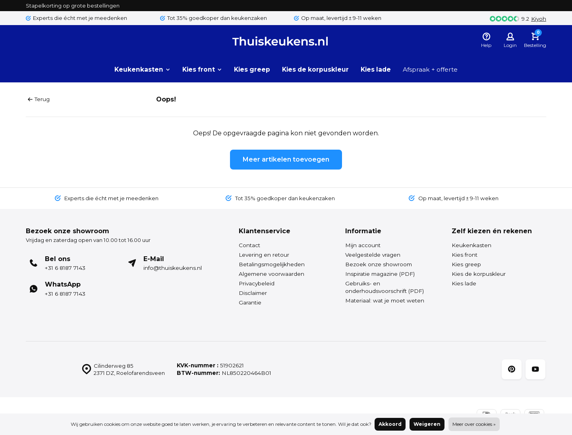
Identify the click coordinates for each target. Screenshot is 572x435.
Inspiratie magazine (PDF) (380, 274)
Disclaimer (253, 293)
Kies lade (378, 69)
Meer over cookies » (474, 424)
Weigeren (427, 424)
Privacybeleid (256, 283)
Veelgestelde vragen (372, 255)
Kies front (199, 69)
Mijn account (363, 245)
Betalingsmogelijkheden (272, 264)
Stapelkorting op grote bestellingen (74, 5)
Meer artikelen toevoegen (286, 159)
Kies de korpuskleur (315, 69)
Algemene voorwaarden (271, 274)
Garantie (250, 302)
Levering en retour (264, 255)
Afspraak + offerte (434, 69)
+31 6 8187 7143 (65, 268)
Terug (39, 99)
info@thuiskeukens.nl (172, 268)
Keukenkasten (138, 69)
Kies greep (250, 69)
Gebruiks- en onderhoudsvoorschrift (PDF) (384, 287)
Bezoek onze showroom (378, 264)
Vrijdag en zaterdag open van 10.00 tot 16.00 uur (92, 240)
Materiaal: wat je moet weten (384, 300)
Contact (249, 245)
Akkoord (390, 424)
